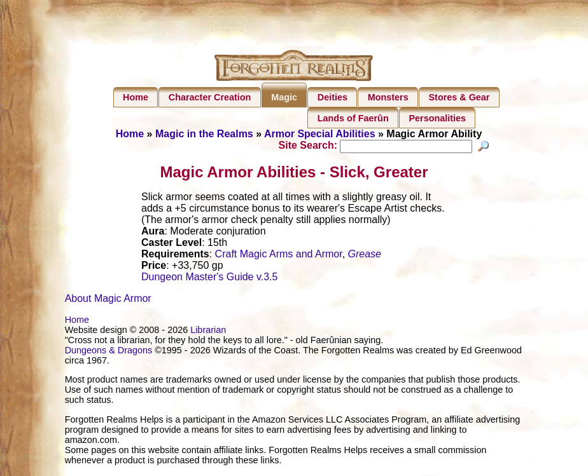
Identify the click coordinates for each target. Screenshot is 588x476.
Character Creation (210, 97)
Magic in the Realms (204, 133)
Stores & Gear (458, 97)
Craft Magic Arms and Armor (278, 255)
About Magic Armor (108, 300)
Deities (332, 97)
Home (135, 97)
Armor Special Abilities (319, 133)
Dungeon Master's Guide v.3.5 (209, 278)
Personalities (437, 118)
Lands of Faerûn (353, 118)
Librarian (208, 332)
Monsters (388, 97)
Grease (364, 255)
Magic (284, 97)
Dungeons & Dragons (109, 352)
